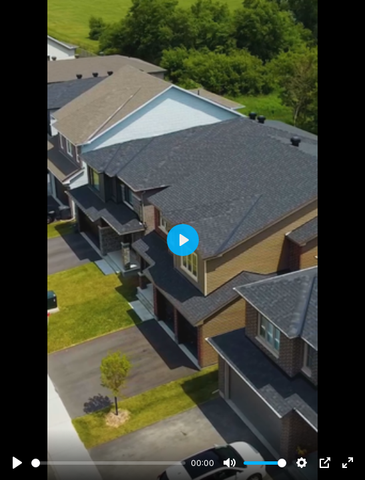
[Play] (17, 462)
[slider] (108, 463)
